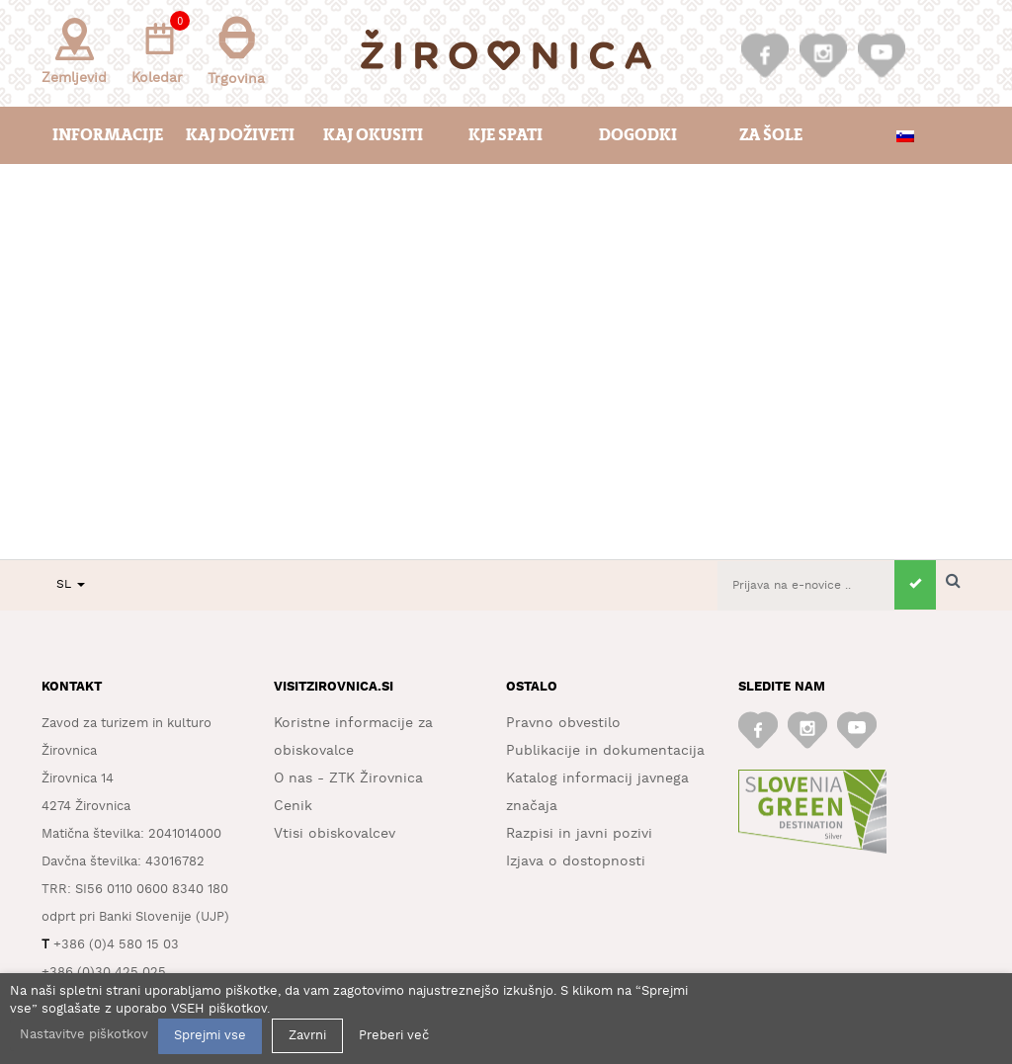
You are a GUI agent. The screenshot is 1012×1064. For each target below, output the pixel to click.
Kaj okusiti (373, 134)
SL (70, 584)
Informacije (107, 134)
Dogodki (638, 134)
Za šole (770, 134)
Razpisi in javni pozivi (579, 834)
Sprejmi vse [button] (210, 1035)
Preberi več (394, 1035)
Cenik (293, 806)
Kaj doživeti (240, 134)
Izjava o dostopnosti (575, 861)
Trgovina (236, 51)
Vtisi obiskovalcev (334, 834)
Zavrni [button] (307, 1035)
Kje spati (505, 134)
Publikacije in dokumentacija (605, 751)
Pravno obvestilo (563, 723)
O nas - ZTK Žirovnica (348, 778)
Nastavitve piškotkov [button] (84, 1034)
